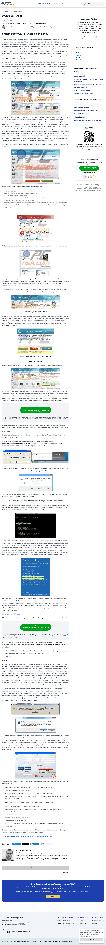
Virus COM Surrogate (81, 114)
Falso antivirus (8, 20)
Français (78, 55)
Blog (61, 3)
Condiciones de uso (67, 941)
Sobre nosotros (89, 37)
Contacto (80, 920)
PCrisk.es (5, 11)
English (78, 53)
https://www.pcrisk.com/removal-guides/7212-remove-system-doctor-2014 (30, 836)
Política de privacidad (36, 941)
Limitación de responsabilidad (52, 941)
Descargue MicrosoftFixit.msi (11, 614)
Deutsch (78, 60)
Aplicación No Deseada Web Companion (87, 120)
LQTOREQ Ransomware (82, 90)
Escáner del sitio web (98, 920)
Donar (53, 896)
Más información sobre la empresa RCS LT (53, 888)
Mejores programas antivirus (65, 923)
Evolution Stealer (80, 76)
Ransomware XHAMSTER (82, 107)
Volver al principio (64, 872)
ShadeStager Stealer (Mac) (83, 93)
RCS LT (64, 418)
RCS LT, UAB (6, 918)
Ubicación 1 (8, 651)
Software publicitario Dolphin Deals (86, 110)
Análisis (55, 3)
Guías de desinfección (43, 3)
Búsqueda (94, 923)
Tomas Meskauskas (12, 27)
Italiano (78, 57)
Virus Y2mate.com (80, 117)
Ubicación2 (8, 656)
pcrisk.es (20, 923)
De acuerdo (91, 939)
